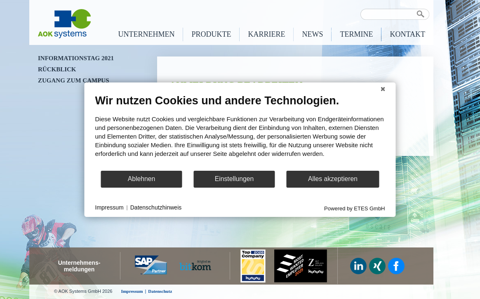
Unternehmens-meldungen (79, 266)
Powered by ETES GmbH (354, 208)
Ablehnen (141, 178)
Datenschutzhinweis (156, 207)
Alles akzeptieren (333, 178)
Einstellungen (234, 178)
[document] (240, 131)
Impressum (109, 207)
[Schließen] (383, 88)
